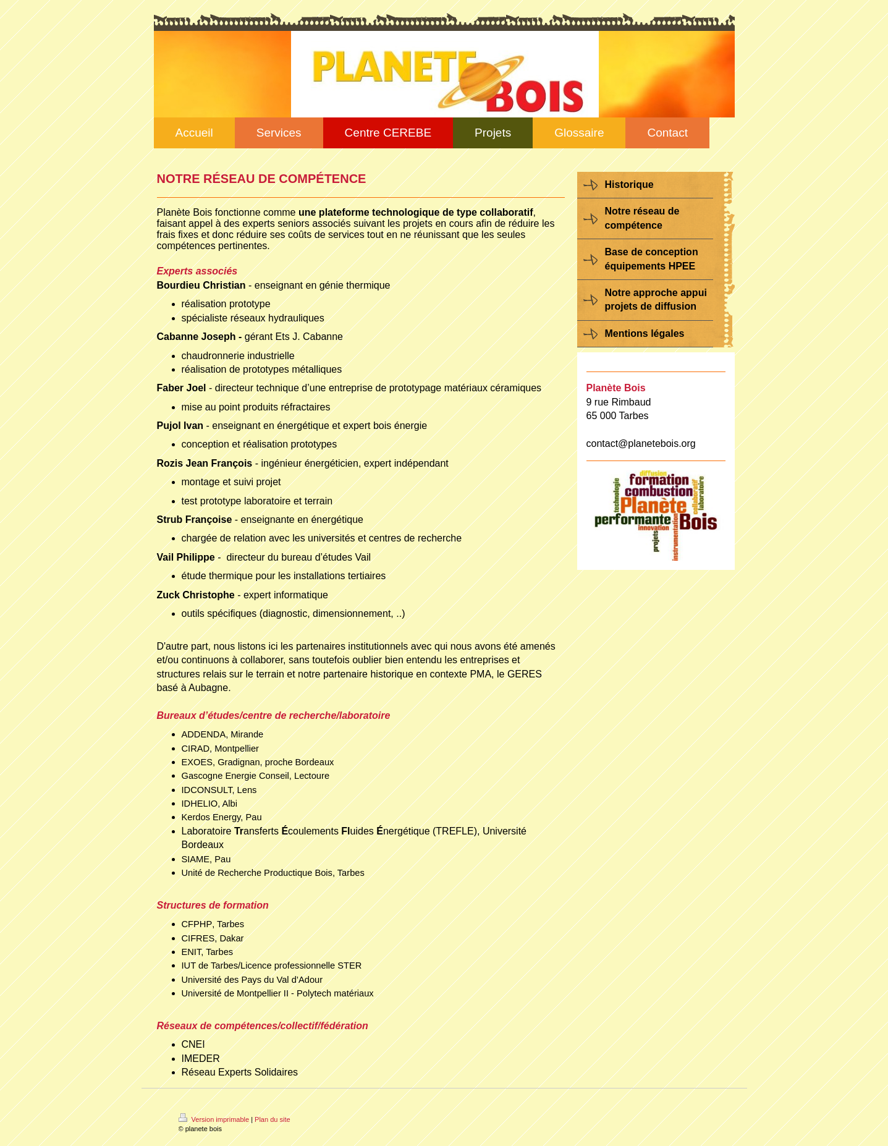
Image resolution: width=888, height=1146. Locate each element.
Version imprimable (215, 1119)
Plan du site (272, 1119)
